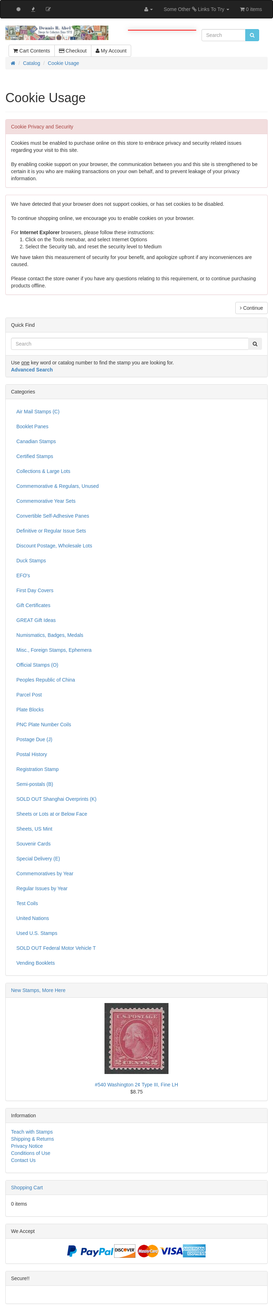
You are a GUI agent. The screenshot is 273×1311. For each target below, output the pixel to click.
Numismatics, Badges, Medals (49, 635)
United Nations (32, 918)
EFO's (23, 575)
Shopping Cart (27, 1187)
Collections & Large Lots (43, 471)
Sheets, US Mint (34, 829)
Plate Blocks (30, 709)
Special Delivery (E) (38, 858)
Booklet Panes (32, 426)
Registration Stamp (37, 769)
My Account (111, 51)
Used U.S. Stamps (36, 933)
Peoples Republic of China (45, 680)
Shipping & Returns (32, 1139)
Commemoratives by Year (44, 873)
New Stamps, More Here (38, 990)
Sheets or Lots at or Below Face (51, 814)
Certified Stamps (34, 456)
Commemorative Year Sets (46, 501)
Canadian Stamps (36, 441)
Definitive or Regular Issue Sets (51, 531)
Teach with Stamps (32, 1132)
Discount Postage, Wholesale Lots (54, 546)
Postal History (31, 754)
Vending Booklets (35, 963)
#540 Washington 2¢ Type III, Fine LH (136, 1084)
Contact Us (23, 1160)
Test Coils (27, 903)
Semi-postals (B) (34, 784)
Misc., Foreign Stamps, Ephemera (54, 650)
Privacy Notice (27, 1146)
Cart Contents (31, 51)
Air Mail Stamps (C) (37, 411)
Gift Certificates (33, 605)
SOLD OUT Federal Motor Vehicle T (56, 948)
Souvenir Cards (33, 844)
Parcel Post (29, 695)
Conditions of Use (30, 1153)
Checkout (73, 51)
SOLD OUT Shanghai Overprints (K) (56, 799)
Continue (251, 308)
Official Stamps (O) (37, 665)
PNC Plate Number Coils (43, 724)
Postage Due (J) (34, 739)
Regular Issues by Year (42, 888)
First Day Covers (34, 590)
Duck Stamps (31, 560)
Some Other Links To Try (196, 9)
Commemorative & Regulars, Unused (57, 486)
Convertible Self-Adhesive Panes (52, 516)
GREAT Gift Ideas (36, 620)
